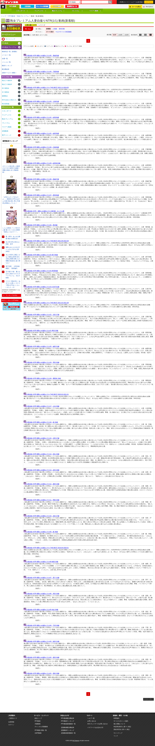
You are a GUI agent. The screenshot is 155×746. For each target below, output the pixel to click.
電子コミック (6, 135)
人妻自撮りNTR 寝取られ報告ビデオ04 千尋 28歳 (42, 625)
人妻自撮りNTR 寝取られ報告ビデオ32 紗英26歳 (42, 117)
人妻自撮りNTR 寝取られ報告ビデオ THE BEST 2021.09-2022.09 (47, 241)
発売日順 (62, 29)
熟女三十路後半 (7, 84)
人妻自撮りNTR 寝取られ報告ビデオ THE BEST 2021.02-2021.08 (47, 303)
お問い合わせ (91, 721)
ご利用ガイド (123, 2)
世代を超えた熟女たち (9, 100)
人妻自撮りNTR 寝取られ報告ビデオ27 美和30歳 (42, 195)
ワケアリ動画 (95, 11)
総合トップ (38, 718)
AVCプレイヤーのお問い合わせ (97, 724)
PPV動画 (11, 16)
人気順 (55, 29)
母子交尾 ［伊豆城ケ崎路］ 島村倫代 (13, 267)
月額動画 (37, 724)
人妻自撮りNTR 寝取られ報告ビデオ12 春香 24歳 (42, 484)
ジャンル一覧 (6, 62)
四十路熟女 (5, 88)
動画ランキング (7, 65)
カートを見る (136, 7)
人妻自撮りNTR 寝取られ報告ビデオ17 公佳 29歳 (42, 406)
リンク (116, 736)
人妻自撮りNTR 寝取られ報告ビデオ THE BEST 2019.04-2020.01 (47, 548)
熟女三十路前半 (7, 80)
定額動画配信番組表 (67, 727)
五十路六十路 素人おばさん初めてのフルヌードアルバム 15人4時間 (13, 275)
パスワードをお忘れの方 (95, 727)
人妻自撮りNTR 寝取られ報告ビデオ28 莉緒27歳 (42, 179)
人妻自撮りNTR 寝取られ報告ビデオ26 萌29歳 (41, 225)
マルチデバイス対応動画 (63, 32)
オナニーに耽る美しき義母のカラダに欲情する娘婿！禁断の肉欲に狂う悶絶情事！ (11, 169)
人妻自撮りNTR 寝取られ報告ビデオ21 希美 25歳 (42, 330)
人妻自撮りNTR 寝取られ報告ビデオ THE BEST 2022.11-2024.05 (47, 87)
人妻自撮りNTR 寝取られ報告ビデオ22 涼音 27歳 (42, 314)
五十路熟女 (5, 92)
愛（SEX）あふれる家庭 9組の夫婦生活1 (13, 237)
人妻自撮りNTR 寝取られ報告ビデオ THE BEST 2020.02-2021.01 (47, 394)
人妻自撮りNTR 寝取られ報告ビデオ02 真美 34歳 (42, 657)
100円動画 (38, 733)
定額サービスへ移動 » (9, 73)
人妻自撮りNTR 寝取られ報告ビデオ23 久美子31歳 (42, 287)
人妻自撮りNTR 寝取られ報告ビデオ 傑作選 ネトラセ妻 (45, 211)
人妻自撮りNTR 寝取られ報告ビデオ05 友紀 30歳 (42, 609)
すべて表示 (50, 32)
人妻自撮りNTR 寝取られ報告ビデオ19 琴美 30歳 (42, 362)
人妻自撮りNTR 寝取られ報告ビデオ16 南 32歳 (42, 422)
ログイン (148, 2)
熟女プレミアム (58, 11)
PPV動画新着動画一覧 (68, 724)
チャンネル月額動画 (41, 726)
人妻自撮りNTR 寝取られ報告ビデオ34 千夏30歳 (42, 71)
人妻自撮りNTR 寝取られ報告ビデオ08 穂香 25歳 (42, 561)
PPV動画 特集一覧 (41, 730)
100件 (120, 35)
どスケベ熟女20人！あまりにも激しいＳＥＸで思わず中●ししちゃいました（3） (13, 284)
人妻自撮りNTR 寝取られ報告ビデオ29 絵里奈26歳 (43, 163)
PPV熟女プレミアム (9, 47)
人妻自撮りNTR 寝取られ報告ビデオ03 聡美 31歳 (42, 641)
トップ (3, 16)
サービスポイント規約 (121, 721)
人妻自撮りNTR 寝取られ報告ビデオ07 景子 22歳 (42, 577)
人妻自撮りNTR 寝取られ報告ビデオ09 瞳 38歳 (42, 532)
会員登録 (139, 2)
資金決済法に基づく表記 (122, 729)
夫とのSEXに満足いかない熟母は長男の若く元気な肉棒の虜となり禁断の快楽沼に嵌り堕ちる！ (13, 259)
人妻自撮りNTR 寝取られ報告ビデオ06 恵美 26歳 (42, 593)
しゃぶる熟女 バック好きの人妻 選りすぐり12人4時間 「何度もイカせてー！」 (11, 230)
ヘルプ (132, 2)
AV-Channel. (76, 740)
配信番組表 (5, 69)
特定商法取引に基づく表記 (122, 726)
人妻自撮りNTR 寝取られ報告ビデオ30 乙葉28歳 (42, 147)
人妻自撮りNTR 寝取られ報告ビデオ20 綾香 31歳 (42, 346)
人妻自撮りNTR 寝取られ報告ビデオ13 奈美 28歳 (42, 470)
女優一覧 (5, 58)
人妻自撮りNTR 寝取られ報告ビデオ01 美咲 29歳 (42, 673)
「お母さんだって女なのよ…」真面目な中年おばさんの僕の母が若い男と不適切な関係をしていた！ (11, 200)
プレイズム (77, 11)
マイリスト (149, 7)
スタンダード (22, 11)
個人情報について (119, 724)
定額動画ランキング (67, 730)
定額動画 (5, 131)
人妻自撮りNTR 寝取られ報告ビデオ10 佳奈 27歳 (42, 516)
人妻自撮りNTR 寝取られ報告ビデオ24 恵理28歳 (42, 271)
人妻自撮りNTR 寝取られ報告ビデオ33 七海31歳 (42, 101)
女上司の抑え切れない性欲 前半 (13, 243)
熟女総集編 (5, 104)
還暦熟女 (5, 96)
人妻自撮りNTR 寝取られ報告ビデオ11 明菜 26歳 (42, 500)
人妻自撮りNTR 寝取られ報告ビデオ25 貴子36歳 (42, 255)
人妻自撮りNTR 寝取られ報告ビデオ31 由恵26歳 (42, 133)
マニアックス (40, 11)
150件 (126, 35)
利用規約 (116, 718)
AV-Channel (9, 2)
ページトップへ (148, 699)
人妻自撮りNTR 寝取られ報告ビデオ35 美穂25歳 (42, 55)
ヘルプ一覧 (91, 718)
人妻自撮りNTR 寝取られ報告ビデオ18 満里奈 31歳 (43, 378)
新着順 (48, 29)
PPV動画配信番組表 (67, 718)
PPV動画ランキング (67, 721)
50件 (114, 35)
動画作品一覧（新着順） (10, 51)
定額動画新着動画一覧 (68, 733)
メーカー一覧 (6, 55)
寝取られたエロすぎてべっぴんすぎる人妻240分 (13, 249)
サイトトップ (10, 39)
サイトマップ (118, 733)
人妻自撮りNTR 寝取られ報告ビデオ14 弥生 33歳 (42, 454)
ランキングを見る (11, 295)
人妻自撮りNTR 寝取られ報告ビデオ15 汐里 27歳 (42, 438)
